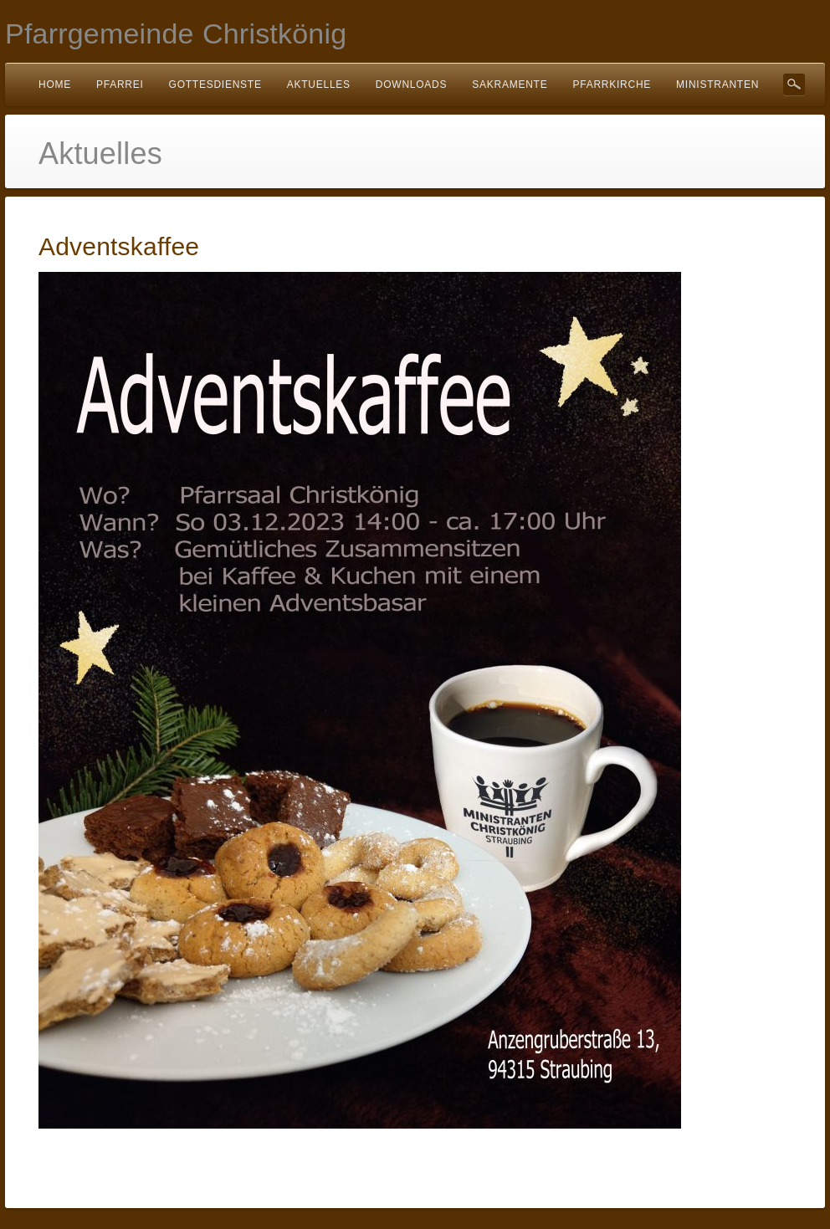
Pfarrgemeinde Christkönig (175, 33)
